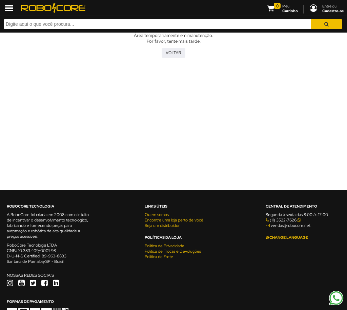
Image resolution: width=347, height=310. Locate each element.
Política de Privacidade (164, 246)
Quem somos (157, 214)
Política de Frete (159, 256)
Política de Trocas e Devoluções (173, 251)
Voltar (173, 53)
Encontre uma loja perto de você (174, 220)
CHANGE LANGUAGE (287, 237)
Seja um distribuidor (162, 225)
